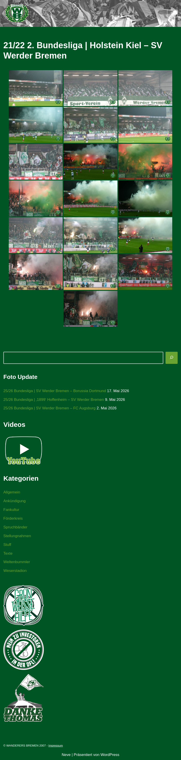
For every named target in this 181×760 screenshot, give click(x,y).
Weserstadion (15, 571)
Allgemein (11, 492)
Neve (66, 755)
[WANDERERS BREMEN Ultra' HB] (16, 13)
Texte (8, 553)
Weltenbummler (16, 562)
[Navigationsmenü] (172, 13)
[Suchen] (172, 358)
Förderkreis (13, 518)
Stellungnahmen (17, 536)
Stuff (7, 545)
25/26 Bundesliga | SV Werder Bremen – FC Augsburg (49, 408)
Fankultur (11, 510)
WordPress (109, 755)
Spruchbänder (15, 527)
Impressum (56, 745)
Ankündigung (14, 501)
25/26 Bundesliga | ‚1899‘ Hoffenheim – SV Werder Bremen (53, 399)
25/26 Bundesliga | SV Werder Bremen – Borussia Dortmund (54, 391)
